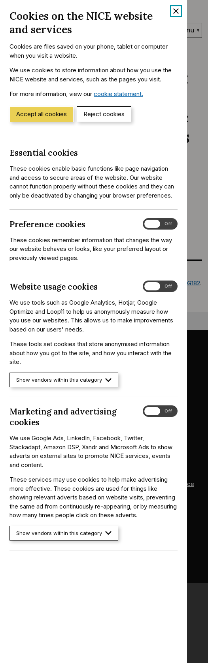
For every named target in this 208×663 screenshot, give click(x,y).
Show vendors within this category (64, 380)
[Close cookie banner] (176, 11)
